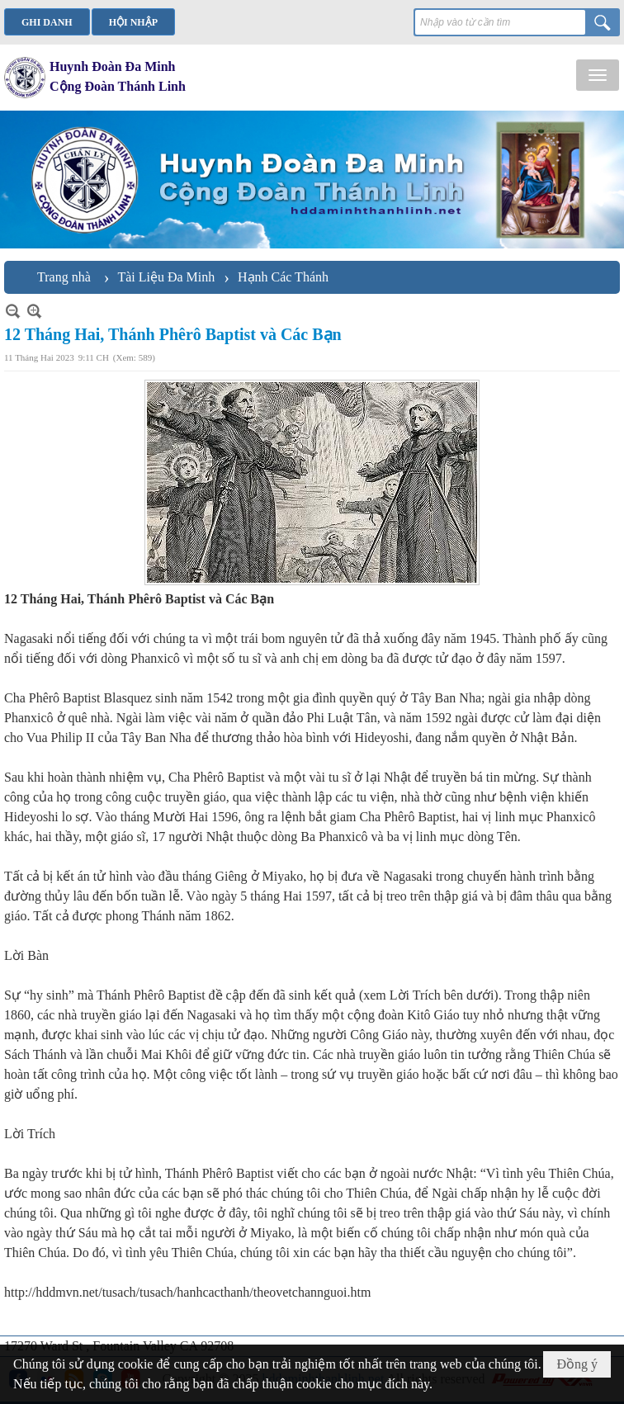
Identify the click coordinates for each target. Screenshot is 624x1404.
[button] (597, 75)
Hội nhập (133, 22)
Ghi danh (47, 22)
